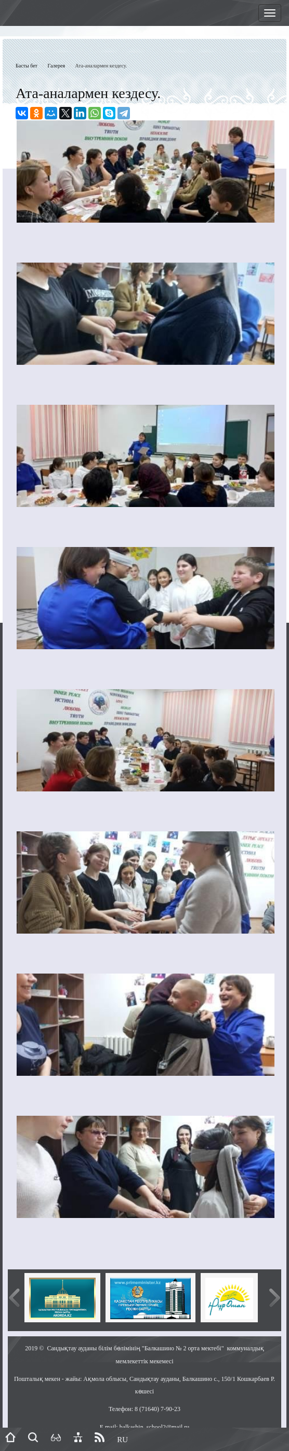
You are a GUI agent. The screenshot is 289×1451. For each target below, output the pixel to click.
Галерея (56, 66)
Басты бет (26, 66)
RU (122, 1439)
